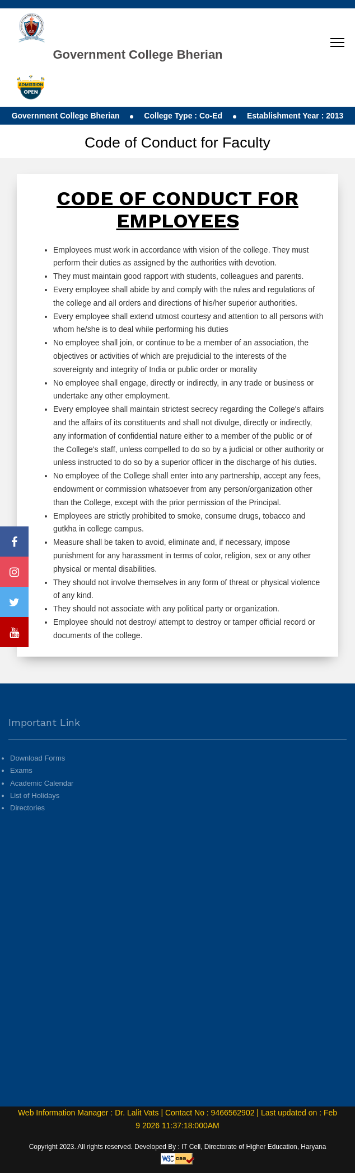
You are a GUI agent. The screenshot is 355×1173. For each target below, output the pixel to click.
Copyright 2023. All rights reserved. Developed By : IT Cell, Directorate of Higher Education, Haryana (177, 1147)
